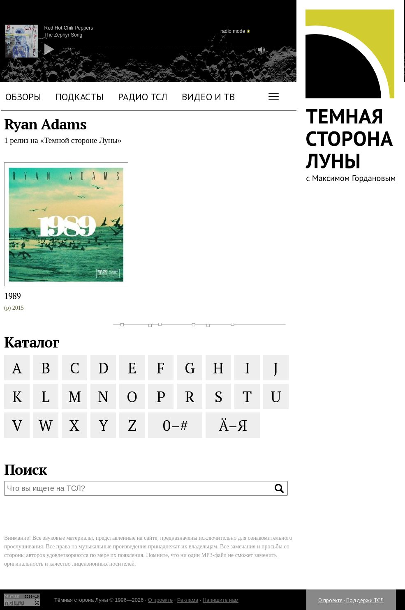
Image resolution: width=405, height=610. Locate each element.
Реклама (187, 600)
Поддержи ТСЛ (365, 600)
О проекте (330, 600)
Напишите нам (220, 600)
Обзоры (23, 97)
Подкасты (80, 97)
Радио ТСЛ (142, 97)
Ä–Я (233, 425)
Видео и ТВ (208, 97)
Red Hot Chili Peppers (68, 28)
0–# (175, 425)
